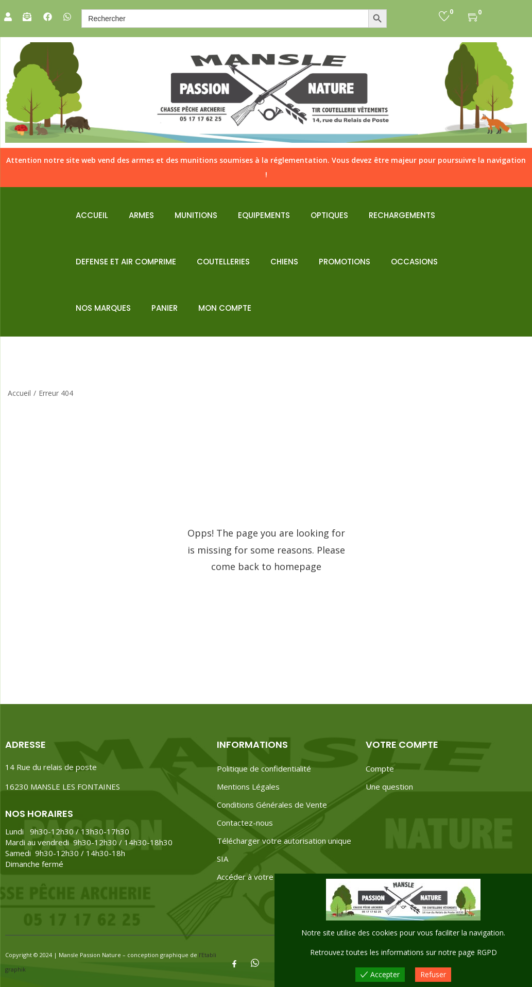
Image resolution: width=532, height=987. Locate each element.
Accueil (19, 393)
